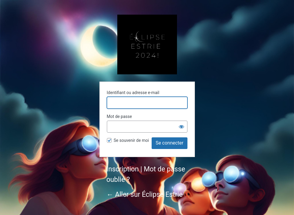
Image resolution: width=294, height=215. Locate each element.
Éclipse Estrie (147, 44)
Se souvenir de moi (131, 140)
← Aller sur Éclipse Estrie (145, 195)
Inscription (123, 169)
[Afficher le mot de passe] (181, 127)
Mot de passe (119, 116)
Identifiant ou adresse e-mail (133, 92)
